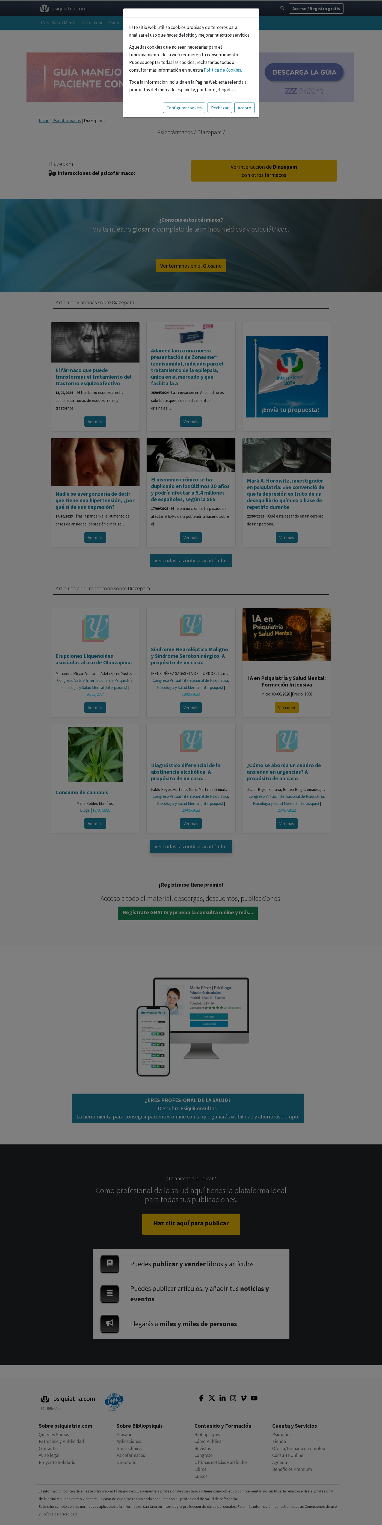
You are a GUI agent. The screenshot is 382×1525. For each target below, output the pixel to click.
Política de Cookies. (223, 70)
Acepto (244, 107)
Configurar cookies (184, 107)
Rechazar (220, 107)
